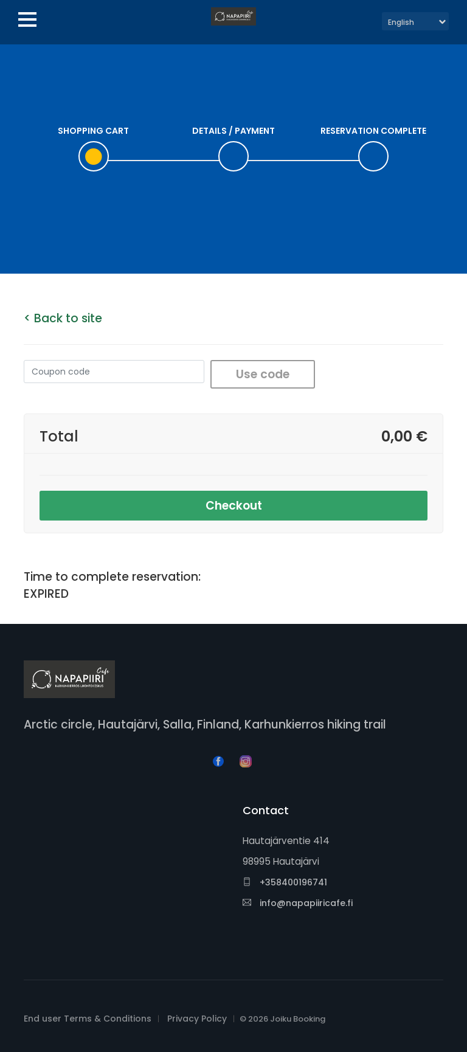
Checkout (234, 505)
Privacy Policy (197, 1018)
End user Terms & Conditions (87, 1018)
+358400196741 (285, 882)
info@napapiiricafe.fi (298, 903)
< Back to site (63, 318)
